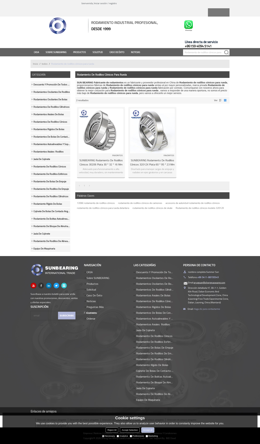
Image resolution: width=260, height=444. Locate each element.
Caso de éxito (116, 52)
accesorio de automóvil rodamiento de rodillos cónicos (192, 203)
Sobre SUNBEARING (56, 52)
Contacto (92, 313)
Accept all (147, 430)
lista (220, 100)
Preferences (137, 436)
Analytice (122, 436)
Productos (79, 52)
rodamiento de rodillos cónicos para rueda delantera (103, 208)
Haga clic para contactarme (207, 309)
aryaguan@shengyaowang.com (209, 282)
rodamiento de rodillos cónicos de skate (152, 208)
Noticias (135, 52)
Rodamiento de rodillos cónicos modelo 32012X (200, 208)
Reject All (111, 430)
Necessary (108, 436)
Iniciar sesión (100, 3)
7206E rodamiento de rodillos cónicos (96, 203)
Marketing (152, 436)
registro (113, 3)
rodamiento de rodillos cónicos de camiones (140, 203)
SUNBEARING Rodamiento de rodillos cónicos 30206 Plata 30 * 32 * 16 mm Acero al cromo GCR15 (101, 162)
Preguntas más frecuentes (94, 307)
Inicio (35, 63)
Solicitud (98, 52)
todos (45, 63)
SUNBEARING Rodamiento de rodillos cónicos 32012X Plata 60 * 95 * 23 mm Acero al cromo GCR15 (152, 162)
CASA (36, 52)
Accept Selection (130, 430)
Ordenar (91, 319)
